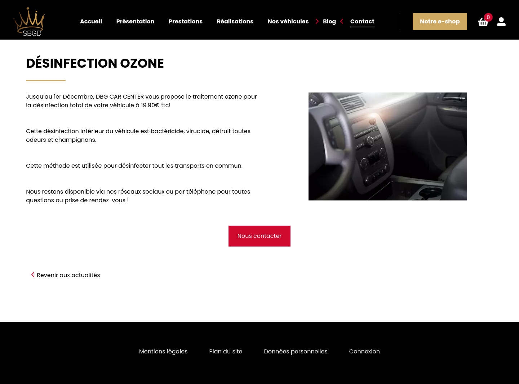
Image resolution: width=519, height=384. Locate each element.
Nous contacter (260, 236)
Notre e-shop (440, 21)
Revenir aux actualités (68, 275)
